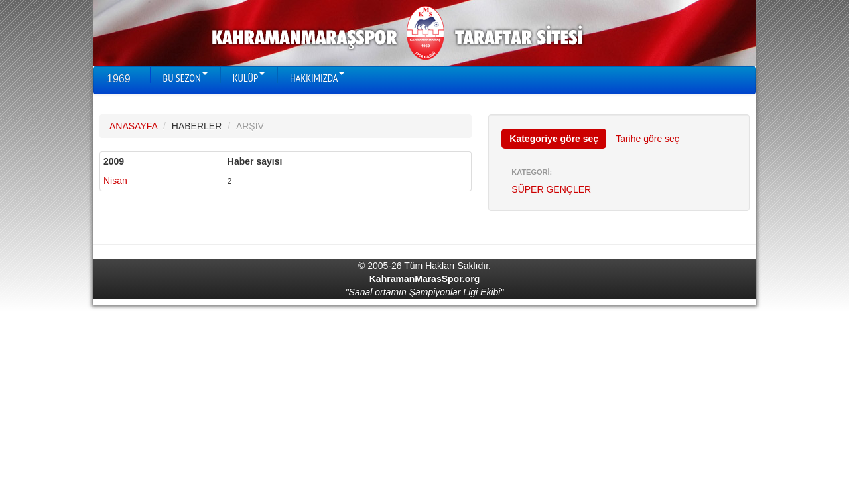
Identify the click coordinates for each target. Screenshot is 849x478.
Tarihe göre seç (647, 138)
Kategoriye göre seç (553, 138)
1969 (119, 78)
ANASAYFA (133, 126)
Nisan (115, 180)
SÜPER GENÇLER (551, 189)
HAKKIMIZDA (317, 77)
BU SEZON (185, 77)
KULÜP (249, 77)
